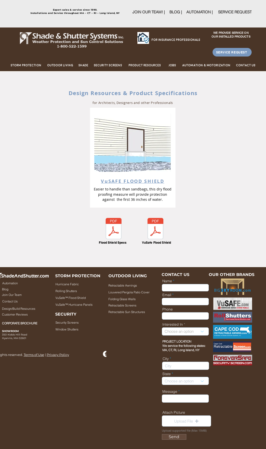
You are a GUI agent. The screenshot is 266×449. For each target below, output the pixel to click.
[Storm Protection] (26, 65)
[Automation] (18, 283)
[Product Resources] (145, 65)
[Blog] (18, 289)
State (166, 374)
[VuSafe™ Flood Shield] (76, 297)
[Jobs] (172, 65)
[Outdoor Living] (60, 65)
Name (167, 281)
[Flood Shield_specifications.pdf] (113, 229)
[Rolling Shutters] (76, 291)
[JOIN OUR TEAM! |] (148, 11)
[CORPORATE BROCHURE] (21, 323)
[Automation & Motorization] (206, 65)
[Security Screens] (108, 65)
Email (166, 295)
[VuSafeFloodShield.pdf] (155, 229)
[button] (186, 421)
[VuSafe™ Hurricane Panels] (75, 304)
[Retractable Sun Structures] (126, 312)
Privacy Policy (58, 355)
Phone (167, 309)
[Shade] (83, 65)
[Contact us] (246, 65)
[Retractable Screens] (133, 305)
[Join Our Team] (18, 295)
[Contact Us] (18, 301)
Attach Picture (173, 412)
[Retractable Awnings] (126, 285)
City (166, 358)
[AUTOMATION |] (199, 11)
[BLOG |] (175, 11)
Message (169, 391)
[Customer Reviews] (19, 314)
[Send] (174, 437)
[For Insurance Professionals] (176, 40)
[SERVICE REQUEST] (235, 11)
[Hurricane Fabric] (76, 284)
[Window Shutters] (77, 329)
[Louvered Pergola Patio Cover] (134, 292)
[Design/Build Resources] (26, 309)
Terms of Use (34, 355)
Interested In (172, 324)
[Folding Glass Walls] (130, 299)
